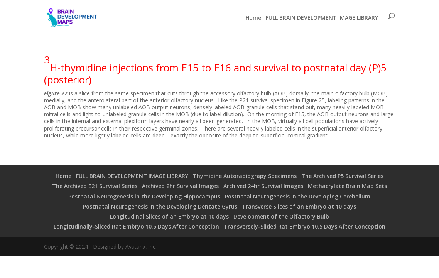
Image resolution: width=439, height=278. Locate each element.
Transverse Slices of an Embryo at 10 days (299, 206)
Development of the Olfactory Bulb (281, 216)
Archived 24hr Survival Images (263, 186)
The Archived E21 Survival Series (94, 186)
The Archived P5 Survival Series (342, 176)
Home (253, 17)
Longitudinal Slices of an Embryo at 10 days (169, 216)
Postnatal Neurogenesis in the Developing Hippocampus (144, 196)
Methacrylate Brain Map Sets (347, 186)
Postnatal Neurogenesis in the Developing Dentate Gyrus (160, 206)
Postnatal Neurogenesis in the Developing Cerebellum (297, 196)
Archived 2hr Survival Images (180, 186)
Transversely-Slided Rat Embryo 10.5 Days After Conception (304, 226)
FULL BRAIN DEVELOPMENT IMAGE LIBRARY (322, 17)
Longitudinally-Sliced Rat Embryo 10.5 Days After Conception (136, 226)
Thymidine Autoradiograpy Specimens (245, 176)
